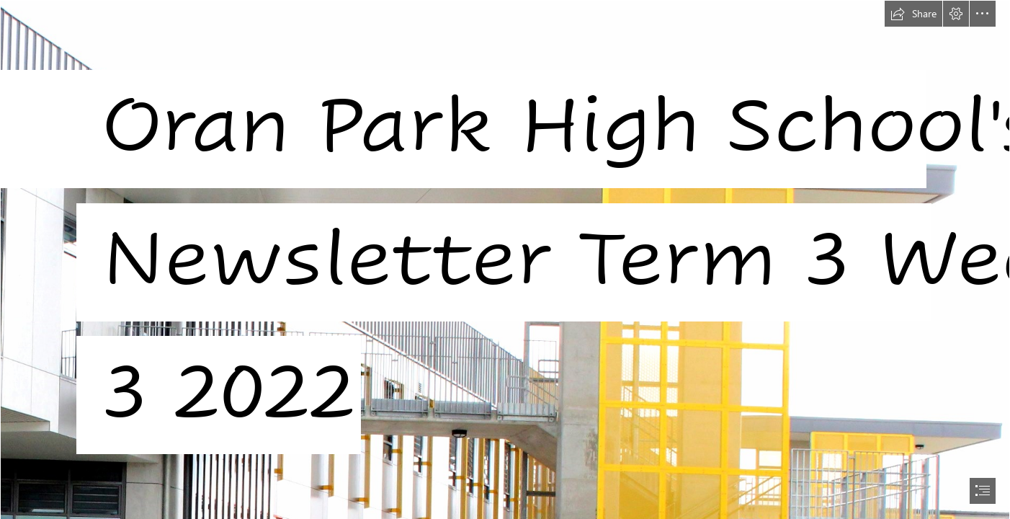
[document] (505, 259)
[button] (913, 14)
